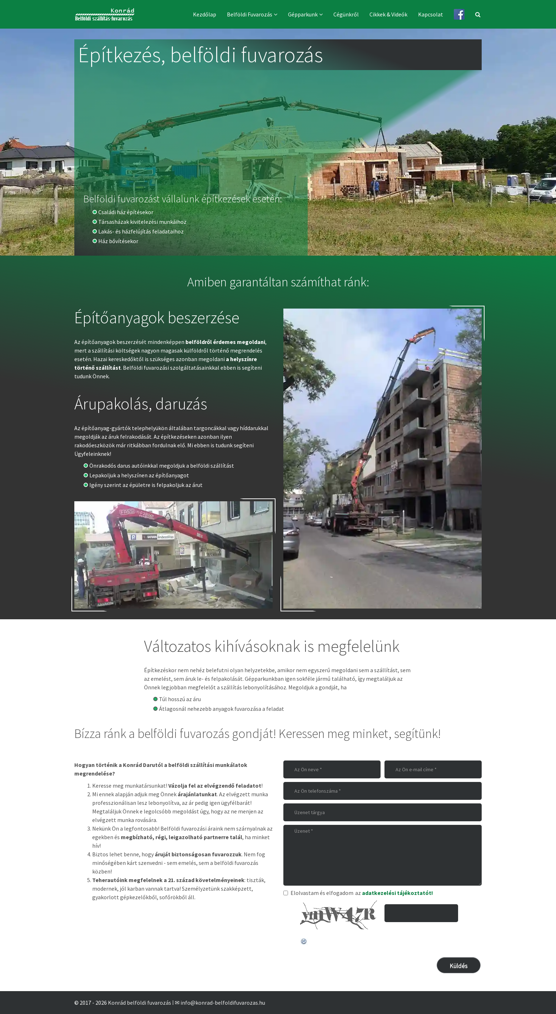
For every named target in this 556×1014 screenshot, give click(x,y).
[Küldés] (459, 965)
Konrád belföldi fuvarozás (139, 1002)
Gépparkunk (303, 14)
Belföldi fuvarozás (249, 14)
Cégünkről (346, 14)
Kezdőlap (204, 14)
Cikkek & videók (388, 14)
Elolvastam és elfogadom (318, 892)
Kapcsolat (430, 14)
